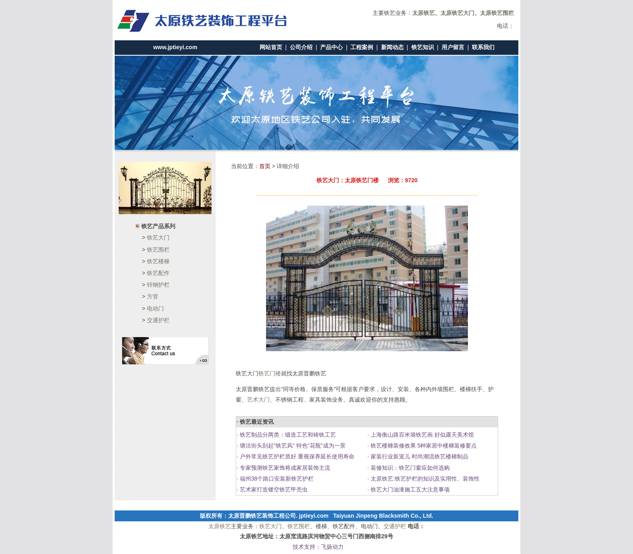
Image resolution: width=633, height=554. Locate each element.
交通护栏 (158, 320)
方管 (152, 296)
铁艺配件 (158, 273)
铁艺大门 (158, 237)
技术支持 (304, 547)
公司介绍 (301, 47)
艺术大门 (258, 399)
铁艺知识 (422, 47)
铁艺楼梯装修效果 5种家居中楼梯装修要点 (423, 445)
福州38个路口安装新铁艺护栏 (276, 478)
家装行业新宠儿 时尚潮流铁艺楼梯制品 (418, 456)
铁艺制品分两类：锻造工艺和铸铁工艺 (287, 434)
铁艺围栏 (158, 249)
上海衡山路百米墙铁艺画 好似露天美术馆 (421, 434)
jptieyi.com (314, 515)
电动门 (155, 308)
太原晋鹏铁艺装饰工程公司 (262, 515)
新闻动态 (392, 47)
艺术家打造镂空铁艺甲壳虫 (273, 489)
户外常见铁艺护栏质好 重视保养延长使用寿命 (296, 456)
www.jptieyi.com (175, 47)
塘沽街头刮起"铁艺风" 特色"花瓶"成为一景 (292, 445)
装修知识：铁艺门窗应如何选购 (409, 467)
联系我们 (483, 47)
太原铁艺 (219, 526)
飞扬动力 (332, 547)
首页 (264, 166)
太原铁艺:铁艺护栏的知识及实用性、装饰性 (424, 478)
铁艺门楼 (269, 373)
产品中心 (331, 47)
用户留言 (453, 47)
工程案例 (361, 47)
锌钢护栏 (158, 284)
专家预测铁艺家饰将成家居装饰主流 (284, 467)
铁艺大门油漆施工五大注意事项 (409, 489)
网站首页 (271, 47)
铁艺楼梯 (158, 261)
